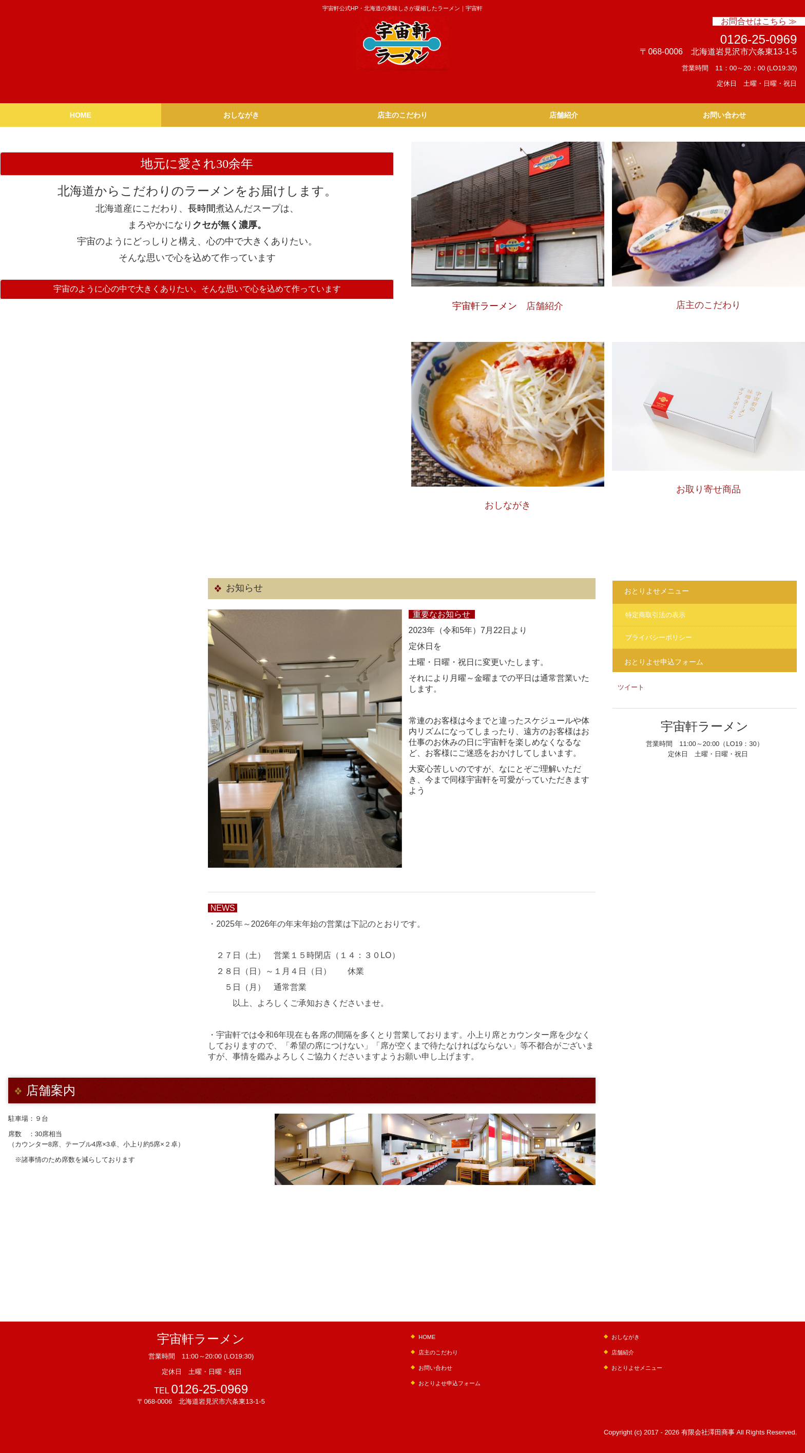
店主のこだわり (402, 115)
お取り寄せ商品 (708, 489)
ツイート (631, 687)
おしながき (241, 115)
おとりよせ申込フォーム (663, 662)
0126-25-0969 (758, 39)
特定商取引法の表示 (655, 615)
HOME (80, 115)
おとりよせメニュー (656, 591)
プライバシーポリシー (658, 637)
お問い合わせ (724, 115)
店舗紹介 (563, 115)
